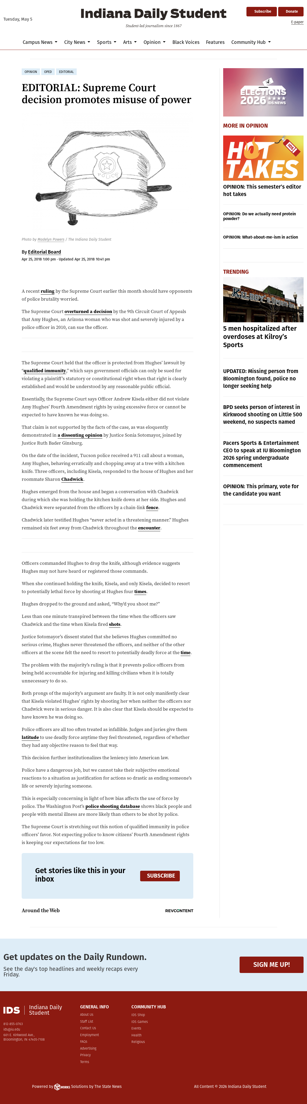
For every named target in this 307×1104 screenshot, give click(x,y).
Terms (84, 1062)
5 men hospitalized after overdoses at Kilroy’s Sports (260, 337)
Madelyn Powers (51, 239)
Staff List (86, 1021)
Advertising (88, 1048)
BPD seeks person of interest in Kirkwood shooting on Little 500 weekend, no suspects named (262, 414)
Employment (89, 1035)
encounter (149, 527)
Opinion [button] (153, 42)
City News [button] (75, 42)
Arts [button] (128, 42)
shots (114, 624)
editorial (66, 72)
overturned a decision (88, 311)
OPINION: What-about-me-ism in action (260, 237)
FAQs (83, 1042)
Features (215, 42)
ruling (47, 291)
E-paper (297, 22)
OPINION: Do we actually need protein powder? (259, 216)
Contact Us (88, 1028)
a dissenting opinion (80, 435)
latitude (30, 737)
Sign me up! (271, 965)
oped (48, 72)
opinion (31, 72)
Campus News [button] (38, 42)
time (185, 652)
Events (136, 1028)
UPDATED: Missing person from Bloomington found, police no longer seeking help (260, 378)
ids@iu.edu (11, 1029)
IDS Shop (138, 1015)
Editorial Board (44, 252)
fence (152, 507)
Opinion (257, 125)
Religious (138, 1042)
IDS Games (139, 1022)
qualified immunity (45, 370)
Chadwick (72, 479)
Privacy (85, 1055)
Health (136, 1035)
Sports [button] (105, 42)
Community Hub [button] (249, 42)
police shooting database (112, 806)
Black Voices (185, 42)
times (140, 591)
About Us (86, 1015)
